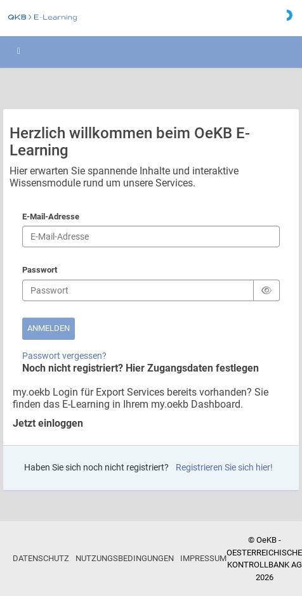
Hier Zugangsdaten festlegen (192, 368)
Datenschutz (41, 558)
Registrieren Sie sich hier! (224, 467)
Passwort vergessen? (64, 356)
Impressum (203, 558)
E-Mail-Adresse (50, 217)
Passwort (39, 270)
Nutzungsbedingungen (125, 558)
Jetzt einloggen (48, 423)
